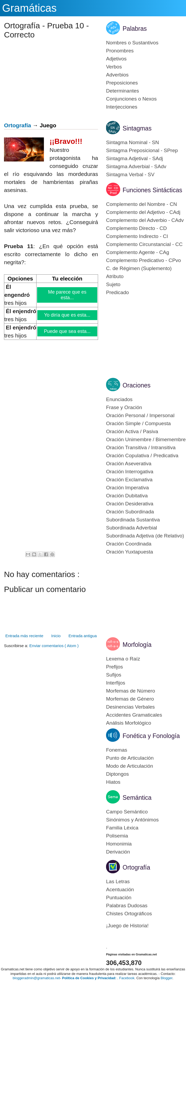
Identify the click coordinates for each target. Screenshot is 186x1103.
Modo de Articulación (129, 766)
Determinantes (122, 91)
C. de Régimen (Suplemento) (139, 268)
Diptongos (117, 774)
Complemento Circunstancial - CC (144, 244)
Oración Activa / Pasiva (132, 431)
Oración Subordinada (130, 511)
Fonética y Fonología (151, 735)
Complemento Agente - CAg (137, 252)
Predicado (117, 292)
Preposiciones (122, 83)
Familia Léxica (122, 828)
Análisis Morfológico (128, 723)
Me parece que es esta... (67, 294)
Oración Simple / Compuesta (138, 423)
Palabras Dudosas (126, 905)
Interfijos (115, 683)
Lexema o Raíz (123, 659)
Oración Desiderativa (129, 503)
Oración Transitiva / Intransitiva (141, 447)
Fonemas (116, 750)
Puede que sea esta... (68, 331)
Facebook (126, 978)
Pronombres (120, 50)
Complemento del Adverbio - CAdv (145, 220)
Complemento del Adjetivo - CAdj (143, 212)
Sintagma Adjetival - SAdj (134, 158)
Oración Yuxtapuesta (129, 552)
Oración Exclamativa (129, 479)
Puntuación (118, 897)
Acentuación (120, 889)
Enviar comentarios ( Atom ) (54, 645)
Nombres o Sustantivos (132, 42)
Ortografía (17, 125)
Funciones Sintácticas (152, 190)
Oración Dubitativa (127, 495)
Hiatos (113, 782)
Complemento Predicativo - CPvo (143, 260)
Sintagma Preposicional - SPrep (142, 150)
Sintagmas (137, 128)
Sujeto (113, 284)
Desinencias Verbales (130, 707)
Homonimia (119, 844)
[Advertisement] (49, 82)
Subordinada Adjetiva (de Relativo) (145, 536)
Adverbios (117, 75)
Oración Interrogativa (129, 471)
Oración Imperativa (127, 487)
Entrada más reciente (24, 635)
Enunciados (119, 399)
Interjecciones (121, 107)
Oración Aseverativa (128, 463)
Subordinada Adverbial (131, 528)
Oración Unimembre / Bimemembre (146, 439)
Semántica (137, 797)
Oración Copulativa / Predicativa (142, 455)
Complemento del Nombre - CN (141, 204)
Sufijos (113, 675)
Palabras (135, 28)
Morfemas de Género (130, 699)
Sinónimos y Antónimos (132, 820)
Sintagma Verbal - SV (130, 174)
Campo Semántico (127, 811)
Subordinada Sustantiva (133, 519)
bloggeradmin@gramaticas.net (36, 978)
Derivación (118, 852)
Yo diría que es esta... (67, 315)
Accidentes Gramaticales (134, 715)
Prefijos (114, 667)
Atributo (114, 276)
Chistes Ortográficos (129, 913)
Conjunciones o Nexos (131, 99)
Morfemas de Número (130, 691)
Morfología (137, 644)
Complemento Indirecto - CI (137, 236)
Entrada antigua (82, 635)
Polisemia (117, 836)
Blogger (166, 978)
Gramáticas (29, 8)
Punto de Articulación (130, 758)
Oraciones (137, 385)
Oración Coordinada (128, 544)
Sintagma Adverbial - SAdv (136, 166)
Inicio (55, 635)
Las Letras (118, 881)
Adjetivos (116, 59)
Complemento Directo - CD (136, 228)
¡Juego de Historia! (127, 925)
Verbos (114, 67)
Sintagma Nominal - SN (132, 142)
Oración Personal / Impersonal (140, 415)
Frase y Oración (124, 407)
